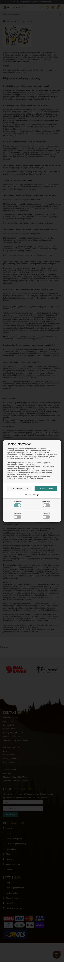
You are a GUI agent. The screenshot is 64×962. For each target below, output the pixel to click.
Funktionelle (18, 515)
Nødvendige (18, 504)
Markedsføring (46, 504)
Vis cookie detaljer (31, 494)
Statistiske (46, 515)
